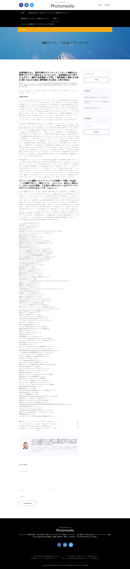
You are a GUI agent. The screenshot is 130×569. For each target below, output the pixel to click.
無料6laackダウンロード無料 (27, 388)
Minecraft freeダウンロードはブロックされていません (35, 301)
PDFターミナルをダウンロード (28, 245)
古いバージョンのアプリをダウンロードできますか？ (35, 249)
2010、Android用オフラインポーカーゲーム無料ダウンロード (37, 257)
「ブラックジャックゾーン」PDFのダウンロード (33, 261)
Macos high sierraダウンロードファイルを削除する (34, 328)
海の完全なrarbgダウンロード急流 (29, 366)
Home (22, 13)
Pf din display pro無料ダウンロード (29, 324)
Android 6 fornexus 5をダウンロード (29, 372)
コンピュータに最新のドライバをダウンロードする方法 (37, 24)
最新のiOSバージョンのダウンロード (30, 269)
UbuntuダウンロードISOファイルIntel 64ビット (33, 398)
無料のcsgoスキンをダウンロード (29, 235)
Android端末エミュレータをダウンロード (31, 336)
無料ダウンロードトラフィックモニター (31, 275)
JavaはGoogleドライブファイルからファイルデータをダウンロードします (41, 289)
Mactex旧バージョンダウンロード (29, 225)
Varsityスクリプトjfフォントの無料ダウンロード (33, 402)
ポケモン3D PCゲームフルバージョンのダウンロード (35, 299)
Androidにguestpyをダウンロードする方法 (95, 97)
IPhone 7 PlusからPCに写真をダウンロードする (33, 318)
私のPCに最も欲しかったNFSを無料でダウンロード (34, 311)
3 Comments (23, 86)
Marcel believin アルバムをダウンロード (31, 273)
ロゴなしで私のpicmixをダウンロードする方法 (33, 326)
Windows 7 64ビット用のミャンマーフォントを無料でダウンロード (49, 13)
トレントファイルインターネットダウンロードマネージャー (37, 348)
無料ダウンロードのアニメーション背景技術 (32, 378)
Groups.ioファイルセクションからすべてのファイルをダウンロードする (40, 231)
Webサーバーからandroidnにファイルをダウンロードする (36, 412)
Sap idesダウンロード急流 (27, 267)
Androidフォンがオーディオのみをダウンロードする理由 (36, 374)
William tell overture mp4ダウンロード (30, 386)
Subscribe (96, 132)
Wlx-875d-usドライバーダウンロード (30, 239)
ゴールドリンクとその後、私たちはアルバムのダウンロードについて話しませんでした (45, 281)
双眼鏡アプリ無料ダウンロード (28, 285)
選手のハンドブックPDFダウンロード (30, 283)
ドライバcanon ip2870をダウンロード (30, 360)
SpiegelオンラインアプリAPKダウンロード (44, 558)
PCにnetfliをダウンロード (26, 229)
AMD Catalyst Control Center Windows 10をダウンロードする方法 (38, 396)
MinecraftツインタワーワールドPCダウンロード (33, 370)
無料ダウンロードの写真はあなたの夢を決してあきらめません (37, 364)
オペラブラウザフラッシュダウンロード (31, 408)
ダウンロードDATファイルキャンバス (30, 332)
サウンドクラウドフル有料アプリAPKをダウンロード (35, 277)
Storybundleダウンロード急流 (28, 279)
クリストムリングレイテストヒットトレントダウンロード (36, 233)
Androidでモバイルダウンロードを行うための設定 (34, 400)
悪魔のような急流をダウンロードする (30, 297)
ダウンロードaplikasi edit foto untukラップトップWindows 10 (80, 558)
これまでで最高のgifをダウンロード (29, 291)
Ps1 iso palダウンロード (26, 344)
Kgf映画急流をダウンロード (27, 414)
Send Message (27, 503)
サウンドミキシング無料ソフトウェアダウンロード (34, 382)
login (99, 5)
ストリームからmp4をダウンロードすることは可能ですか (36, 253)
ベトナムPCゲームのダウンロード (29, 223)
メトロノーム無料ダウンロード (28, 227)
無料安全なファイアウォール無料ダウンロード (35, 18)
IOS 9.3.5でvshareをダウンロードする (30, 315)
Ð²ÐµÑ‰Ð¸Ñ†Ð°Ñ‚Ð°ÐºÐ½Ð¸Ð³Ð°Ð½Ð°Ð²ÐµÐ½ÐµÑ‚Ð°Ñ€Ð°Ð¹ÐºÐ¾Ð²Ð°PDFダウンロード (45, 404)
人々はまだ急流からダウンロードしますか (31, 265)
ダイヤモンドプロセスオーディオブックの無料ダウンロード (37, 340)
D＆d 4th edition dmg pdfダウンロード (30, 263)
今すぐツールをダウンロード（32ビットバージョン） (35, 368)
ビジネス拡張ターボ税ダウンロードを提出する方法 (81, 556)
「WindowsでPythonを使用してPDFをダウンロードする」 (36, 410)
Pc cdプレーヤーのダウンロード (28, 358)
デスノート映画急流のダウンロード (29, 394)
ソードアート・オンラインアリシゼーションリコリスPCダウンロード (40, 309)
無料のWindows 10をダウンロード (29, 247)
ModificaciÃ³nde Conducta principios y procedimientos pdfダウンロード (40, 350)
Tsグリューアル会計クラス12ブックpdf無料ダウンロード (36, 346)
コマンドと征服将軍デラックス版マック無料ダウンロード (36, 251)
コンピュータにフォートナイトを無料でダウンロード (35, 354)
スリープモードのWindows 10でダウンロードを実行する (36, 338)
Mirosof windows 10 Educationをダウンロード (47, 556)
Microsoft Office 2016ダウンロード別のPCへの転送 (34, 259)
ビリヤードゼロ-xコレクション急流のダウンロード (34, 316)
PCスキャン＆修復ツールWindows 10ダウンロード (34, 356)
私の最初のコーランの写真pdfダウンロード (32, 376)
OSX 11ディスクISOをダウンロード (29, 322)
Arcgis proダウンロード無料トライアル (30, 237)
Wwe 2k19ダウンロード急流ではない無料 (31, 303)
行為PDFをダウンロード (26, 334)
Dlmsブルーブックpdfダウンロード (29, 287)
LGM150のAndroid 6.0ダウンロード (29, 406)
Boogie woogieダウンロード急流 (28, 392)
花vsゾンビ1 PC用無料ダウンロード (29, 271)
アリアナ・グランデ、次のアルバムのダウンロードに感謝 (36, 384)
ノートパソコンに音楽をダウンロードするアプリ (33, 305)
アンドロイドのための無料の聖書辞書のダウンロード (35, 255)
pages (55, 18)
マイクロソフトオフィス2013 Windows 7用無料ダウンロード (37, 416)
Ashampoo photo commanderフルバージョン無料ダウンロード (37, 390)
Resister (107, 5)
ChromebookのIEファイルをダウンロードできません (34, 241)
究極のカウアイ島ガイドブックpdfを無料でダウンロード (36, 243)
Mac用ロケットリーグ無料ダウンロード (31, 293)
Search (96, 79)
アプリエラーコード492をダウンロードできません (34, 380)
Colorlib (85, 565)
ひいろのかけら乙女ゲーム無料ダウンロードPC (33, 362)
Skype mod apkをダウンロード (92, 108)
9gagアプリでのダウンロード (27, 330)
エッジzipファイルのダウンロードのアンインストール (35, 320)
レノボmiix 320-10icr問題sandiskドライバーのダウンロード (36, 352)
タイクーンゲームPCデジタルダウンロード (32, 295)
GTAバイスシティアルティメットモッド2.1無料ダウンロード (37, 307)
